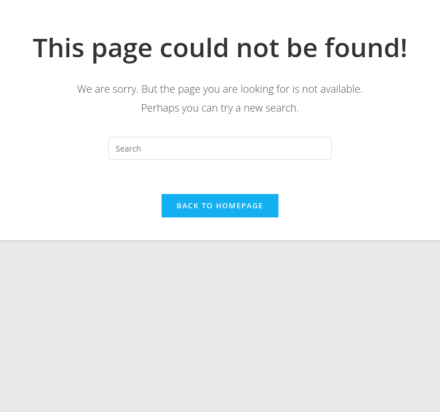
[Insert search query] (220, 148)
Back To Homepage (219, 205)
